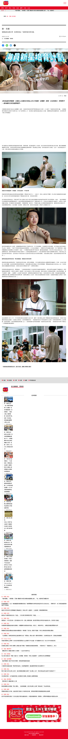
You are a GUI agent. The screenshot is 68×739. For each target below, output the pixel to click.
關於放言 (27, 735)
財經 (14, 8)
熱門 (6, 8)
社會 (17, 8)
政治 (10, 8)
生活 (29, 8)
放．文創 (9, 16)
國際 (21, 8)
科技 (25, 8)
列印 (65, 96)
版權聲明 (34, 735)
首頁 (5, 16)
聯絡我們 (41, 735)
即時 (2, 8)
